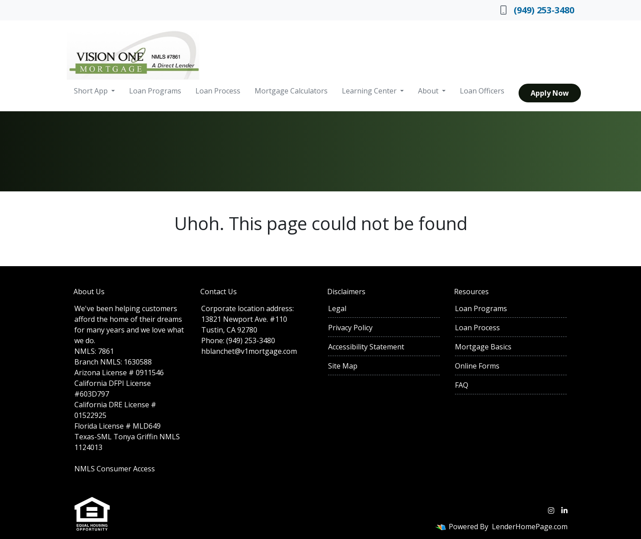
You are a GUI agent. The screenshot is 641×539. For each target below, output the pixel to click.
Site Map (342, 366)
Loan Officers (482, 91)
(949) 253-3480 (537, 10)
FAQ (461, 385)
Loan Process (217, 91)
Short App (92, 91)
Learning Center (370, 91)
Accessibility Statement (366, 347)
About (429, 91)
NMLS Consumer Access (114, 469)
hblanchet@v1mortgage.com (249, 351)
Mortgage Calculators (291, 91)
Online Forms (477, 366)
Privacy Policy (350, 327)
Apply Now (550, 93)
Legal (337, 308)
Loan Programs (155, 91)
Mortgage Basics (483, 347)
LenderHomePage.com (530, 526)
